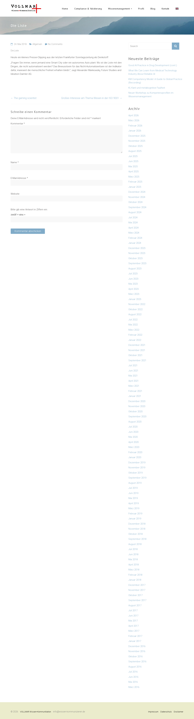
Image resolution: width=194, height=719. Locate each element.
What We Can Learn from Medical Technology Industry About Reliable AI (152, 72)
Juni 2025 (133, 161)
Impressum (153, 712)
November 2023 (136, 253)
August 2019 (134, 483)
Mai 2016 (133, 682)
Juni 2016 (133, 676)
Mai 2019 (133, 498)
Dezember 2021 (136, 345)
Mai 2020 (133, 437)
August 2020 (134, 421)
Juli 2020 (132, 426)
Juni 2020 (133, 431)
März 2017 (133, 630)
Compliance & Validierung (88, 8)
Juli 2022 (132, 319)
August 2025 (134, 151)
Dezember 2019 (136, 462)
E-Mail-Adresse (19, 178)
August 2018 (134, 544)
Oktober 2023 (135, 258)
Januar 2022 (134, 340)
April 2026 (133, 115)
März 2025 (133, 176)
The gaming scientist (23, 98)
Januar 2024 (134, 243)
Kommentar (18, 123)
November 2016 (136, 651)
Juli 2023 (132, 273)
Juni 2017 (133, 615)
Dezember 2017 (136, 585)
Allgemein (37, 44)
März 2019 (133, 508)
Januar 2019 (134, 518)
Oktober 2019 (135, 472)
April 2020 (133, 442)
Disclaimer (178, 712)
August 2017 (134, 605)
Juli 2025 (132, 156)
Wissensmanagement (119, 8)
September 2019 (137, 477)
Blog (153, 8)
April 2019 (133, 503)
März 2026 (133, 120)
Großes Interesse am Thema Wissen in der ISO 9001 (91, 98)
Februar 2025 (135, 181)
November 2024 (136, 197)
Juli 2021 (132, 365)
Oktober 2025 (135, 146)
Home (65, 8)
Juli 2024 (132, 217)
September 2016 (137, 661)
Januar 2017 (134, 641)
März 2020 (133, 447)
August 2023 (134, 268)
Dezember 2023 (136, 248)
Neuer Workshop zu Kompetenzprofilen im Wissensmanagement (150, 94)
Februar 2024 (135, 238)
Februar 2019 (135, 513)
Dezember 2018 (136, 523)
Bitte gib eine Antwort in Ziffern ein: (29, 209)
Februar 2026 (135, 125)
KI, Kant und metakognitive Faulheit (146, 87)
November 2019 (136, 467)
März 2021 (133, 385)
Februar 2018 (135, 574)
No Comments (55, 44)
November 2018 (136, 528)
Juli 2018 (132, 549)
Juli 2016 (132, 671)
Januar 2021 (134, 396)
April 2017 (133, 625)
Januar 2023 (134, 299)
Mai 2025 (133, 166)
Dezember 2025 (136, 135)
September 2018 (137, 539)
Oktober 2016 (135, 656)
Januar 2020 (134, 457)
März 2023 (133, 294)
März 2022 (133, 329)
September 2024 (137, 207)
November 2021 (136, 350)
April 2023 (133, 289)
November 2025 (136, 140)
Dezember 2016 (136, 646)
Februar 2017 (135, 636)
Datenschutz (166, 712)
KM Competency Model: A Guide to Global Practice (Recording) (155, 81)
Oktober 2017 (135, 595)
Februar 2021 (135, 391)
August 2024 (134, 212)
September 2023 (137, 263)
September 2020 (137, 416)
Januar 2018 (134, 579)
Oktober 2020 (135, 411)
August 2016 (134, 666)
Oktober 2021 (135, 355)
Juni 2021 (133, 370)
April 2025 (133, 171)
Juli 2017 (132, 610)
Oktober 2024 (135, 202)
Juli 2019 (132, 488)
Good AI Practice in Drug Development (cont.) (152, 65)
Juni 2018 (133, 554)
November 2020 (136, 406)
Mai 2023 (133, 283)
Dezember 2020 (136, 401)
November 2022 (136, 304)
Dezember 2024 (136, 192)
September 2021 (137, 360)
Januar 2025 (134, 186)
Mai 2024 (133, 222)
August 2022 (134, 314)
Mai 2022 (133, 324)
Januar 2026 (134, 130)
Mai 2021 (133, 375)
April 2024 (133, 227)
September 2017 (137, 600)
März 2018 (133, 569)
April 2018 (133, 564)
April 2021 (133, 380)
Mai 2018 (133, 559)
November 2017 (136, 590)
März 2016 (133, 687)
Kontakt (165, 8)
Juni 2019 (133, 493)
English (177, 8)
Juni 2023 (133, 278)
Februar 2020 (135, 452)
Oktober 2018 (135, 534)
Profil (141, 8)
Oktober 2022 (135, 309)
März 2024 (133, 232)
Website (15, 193)
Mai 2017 (133, 620)
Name (15, 162)
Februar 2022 (135, 334)
